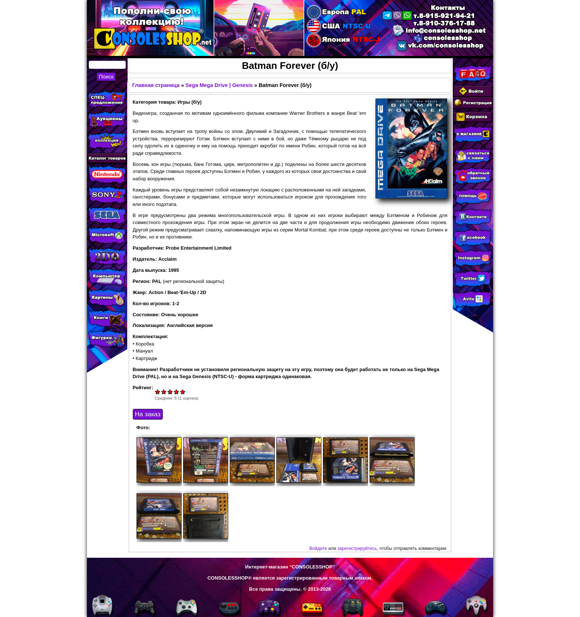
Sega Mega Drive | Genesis (219, 85)
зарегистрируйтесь (357, 548)
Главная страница (155, 85)
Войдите (318, 548)
